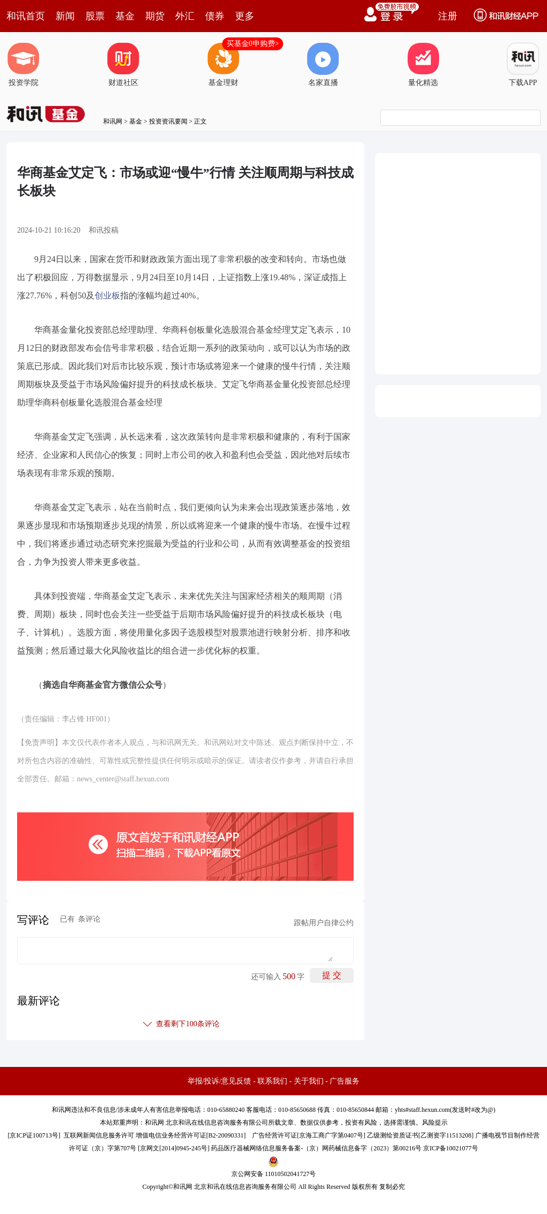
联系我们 (272, 1081)
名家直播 (323, 65)
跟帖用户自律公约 (324, 923)
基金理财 (223, 65)
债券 (214, 16)
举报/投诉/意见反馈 (219, 1081)
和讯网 (112, 121)
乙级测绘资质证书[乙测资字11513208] (420, 1135)
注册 (447, 16)
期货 (155, 16)
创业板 (107, 295)
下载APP (523, 65)
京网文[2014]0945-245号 (173, 1148)
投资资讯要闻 (168, 121)
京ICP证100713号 (34, 1135)
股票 (95, 16)
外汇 (184, 16)
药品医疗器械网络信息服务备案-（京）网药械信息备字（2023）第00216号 (316, 1148)
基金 (125, 16)
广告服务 (345, 1081)
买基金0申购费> (252, 44)
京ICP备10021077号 (450, 1148)
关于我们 (309, 1081)
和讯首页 (25, 16)
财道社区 (123, 65)
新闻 (65, 16)
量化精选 (423, 65)
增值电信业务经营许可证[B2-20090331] (191, 1135)
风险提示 (435, 1122)
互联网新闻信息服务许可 (99, 1135)
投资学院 (23, 65)
